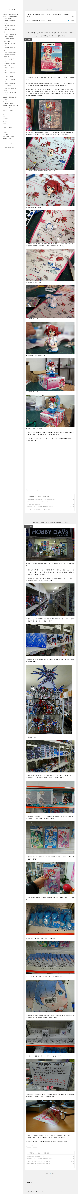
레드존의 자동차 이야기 (10, 16)
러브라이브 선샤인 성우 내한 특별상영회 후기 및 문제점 (39, 506)
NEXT (53, 1173)
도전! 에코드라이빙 (10, 52)
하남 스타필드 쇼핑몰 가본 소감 (34, 1165)
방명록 (4, 123)
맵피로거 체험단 (9, 103)
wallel (74, 1191)
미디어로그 (5, 118)
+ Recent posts (29, 1182)
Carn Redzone (11, 9)
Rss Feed (27, 1191)
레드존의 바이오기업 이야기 (10, 14)
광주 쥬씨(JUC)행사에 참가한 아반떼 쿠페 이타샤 (37, 1163)
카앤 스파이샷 (9, 36)
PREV (47, 1173)
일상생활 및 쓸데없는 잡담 (10, 105)
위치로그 (5, 121)
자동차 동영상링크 (10, 34)
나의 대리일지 (9, 76)
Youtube (38, 1191)
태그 (4, 116)
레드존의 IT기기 (7, 101)
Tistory (67, 1191)
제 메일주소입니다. (7, 127)
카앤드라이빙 (6, 132)
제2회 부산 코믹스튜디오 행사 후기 (34, 504)
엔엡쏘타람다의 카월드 (8, 136)
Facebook (35, 1191)
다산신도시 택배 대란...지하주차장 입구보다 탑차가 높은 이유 (40, 499)
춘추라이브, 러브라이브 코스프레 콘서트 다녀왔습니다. (39, 501)
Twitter (31, 1191)
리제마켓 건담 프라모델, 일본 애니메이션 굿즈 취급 (39, 20)
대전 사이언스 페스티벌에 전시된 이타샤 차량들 (37, 1161)
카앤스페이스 (6, 134)
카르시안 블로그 (7, 138)
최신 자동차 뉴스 (10, 18)
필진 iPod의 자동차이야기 (9, 110)
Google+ (41, 1191)
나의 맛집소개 (7, 108)
